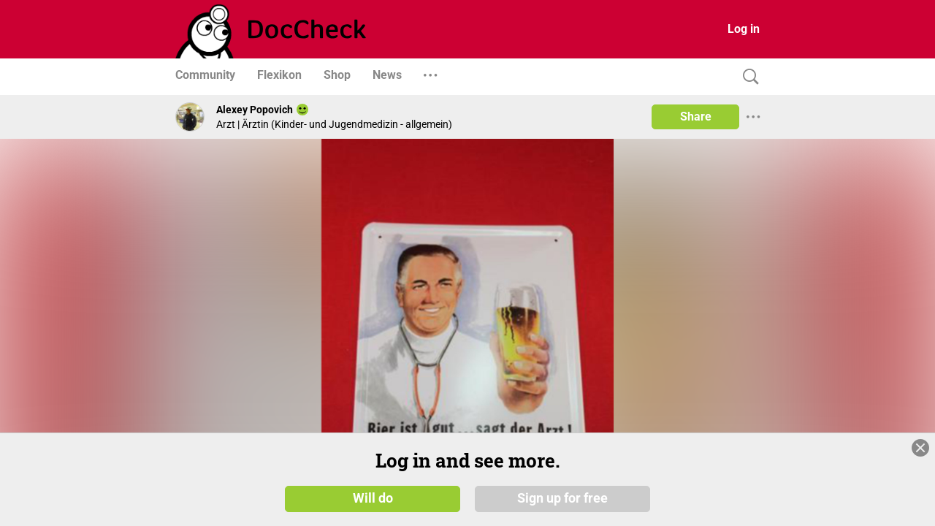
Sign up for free (562, 498)
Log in (744, 29)
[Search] (747, 77)
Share (695, 116)
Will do (373, 498)
